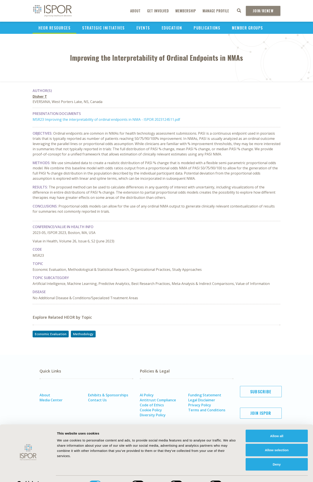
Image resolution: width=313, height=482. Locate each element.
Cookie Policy (151, 410)
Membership (185, 10)
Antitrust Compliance (158, 400)
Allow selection (276, 439)
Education (172, 28)
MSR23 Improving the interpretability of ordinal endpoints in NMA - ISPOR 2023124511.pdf (106, 119)
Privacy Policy (199, 405)
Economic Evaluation (51, 334)
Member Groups (247, 28)
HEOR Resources (54, 28)
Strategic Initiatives (103, 28)
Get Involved (158, 10)
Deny (277, 453)
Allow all (276, 425)
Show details (240, 473)
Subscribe (260, 391)
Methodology (83, 334)
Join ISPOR (260, 413)
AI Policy (147, 395)
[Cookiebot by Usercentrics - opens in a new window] (28, 473)
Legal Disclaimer (201, 400)
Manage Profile (216, 10)
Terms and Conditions (206, 410)
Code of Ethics (152, 405)
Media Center (51, 400)
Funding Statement (204, 395)
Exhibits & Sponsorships (108, 395)
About (135, 10)
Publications (207, 28)
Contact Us (97, 400)
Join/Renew (263, 10)
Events (143, 28)
